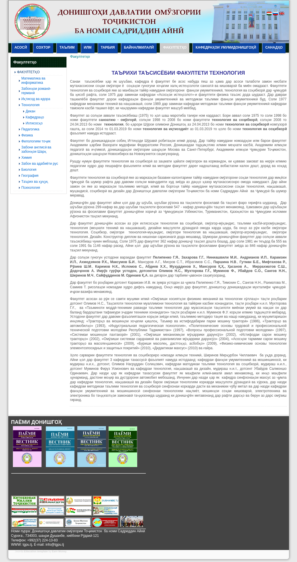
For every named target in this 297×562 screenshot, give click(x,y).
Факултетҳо (80, 57)
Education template (36, 551)
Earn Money (59, 551)
